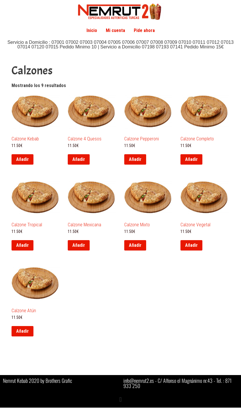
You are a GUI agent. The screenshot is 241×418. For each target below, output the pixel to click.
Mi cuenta (115, 30)
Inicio (91, 30)
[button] (120, 399)
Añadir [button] (22, 159)
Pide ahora (144, 30)
